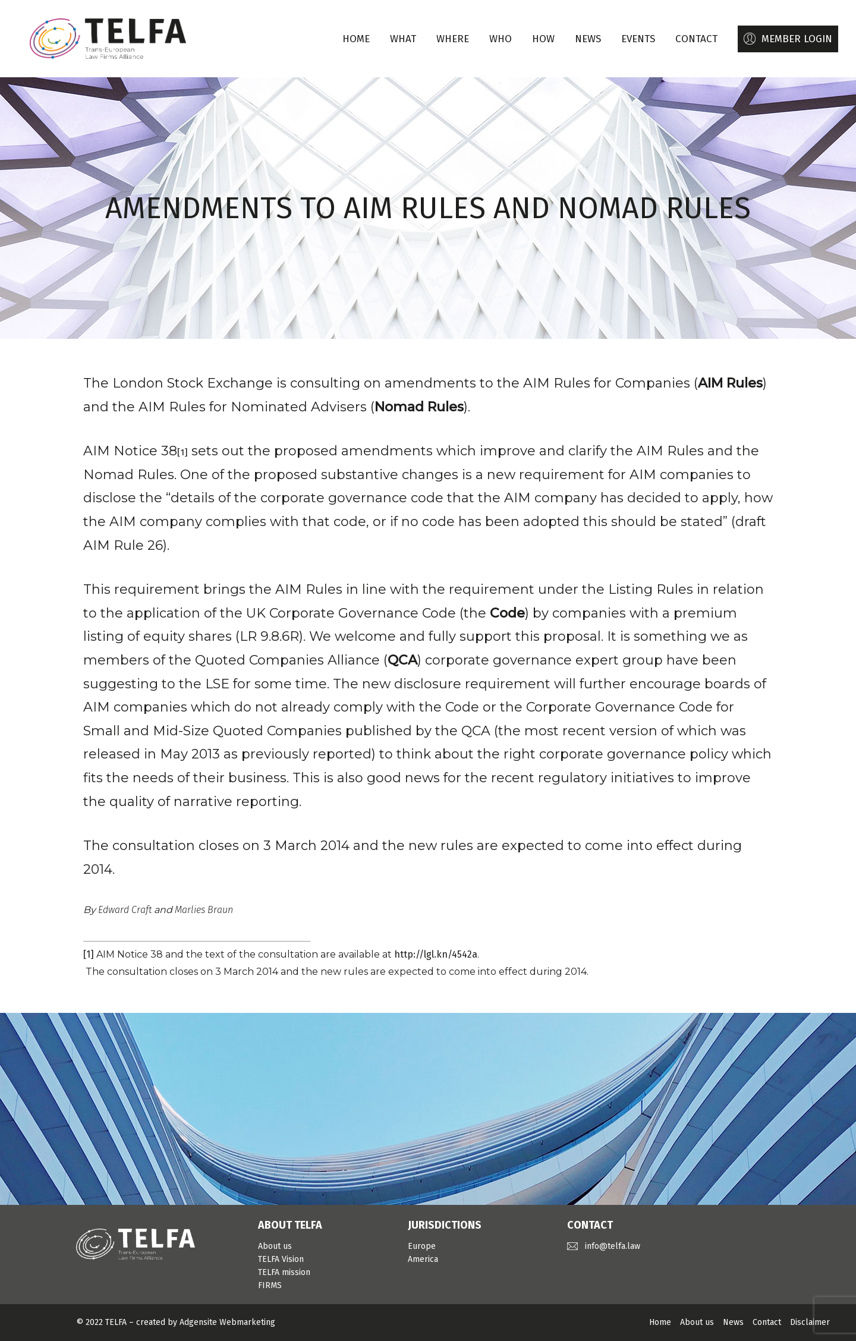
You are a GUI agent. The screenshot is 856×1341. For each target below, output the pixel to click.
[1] (88, 954)
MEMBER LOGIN (796, 39)
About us (275, 1246)
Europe (422, 1246)
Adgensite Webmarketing (227, 1322)
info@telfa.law (612, 1246)
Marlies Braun (204, 909)
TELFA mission (284, 1272)
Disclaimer (810, 1322)
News (733, 1322)
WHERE (452, 39)
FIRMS (270, 1285)
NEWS (588, 39)
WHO (500, 39)
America (423, 1259)
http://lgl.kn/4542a (435, 954)
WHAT (403, 39)
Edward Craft (125, 909)
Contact (767, 1322)
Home (356, 39)
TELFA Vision (281, 1259)
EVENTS (638, 39)
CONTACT (696, 39)
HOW (543, 39)
